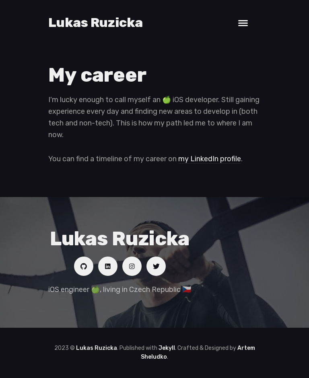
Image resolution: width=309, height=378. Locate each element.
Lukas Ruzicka (95, 22)
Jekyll (167, 348)
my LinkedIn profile (209, 158)
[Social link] (83, 266)
